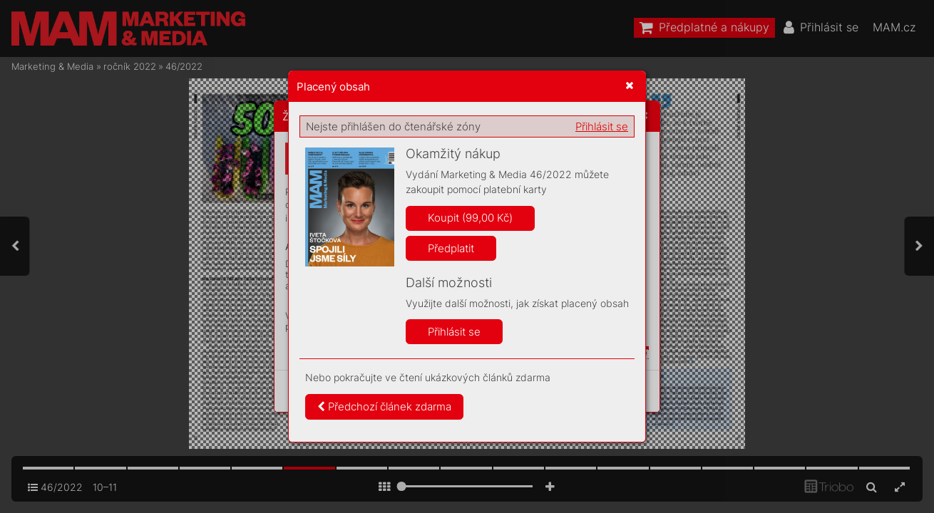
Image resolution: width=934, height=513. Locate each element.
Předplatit (451, 248)
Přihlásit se (601, 126)
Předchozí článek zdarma (384, 406)
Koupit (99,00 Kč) (470, 217)
